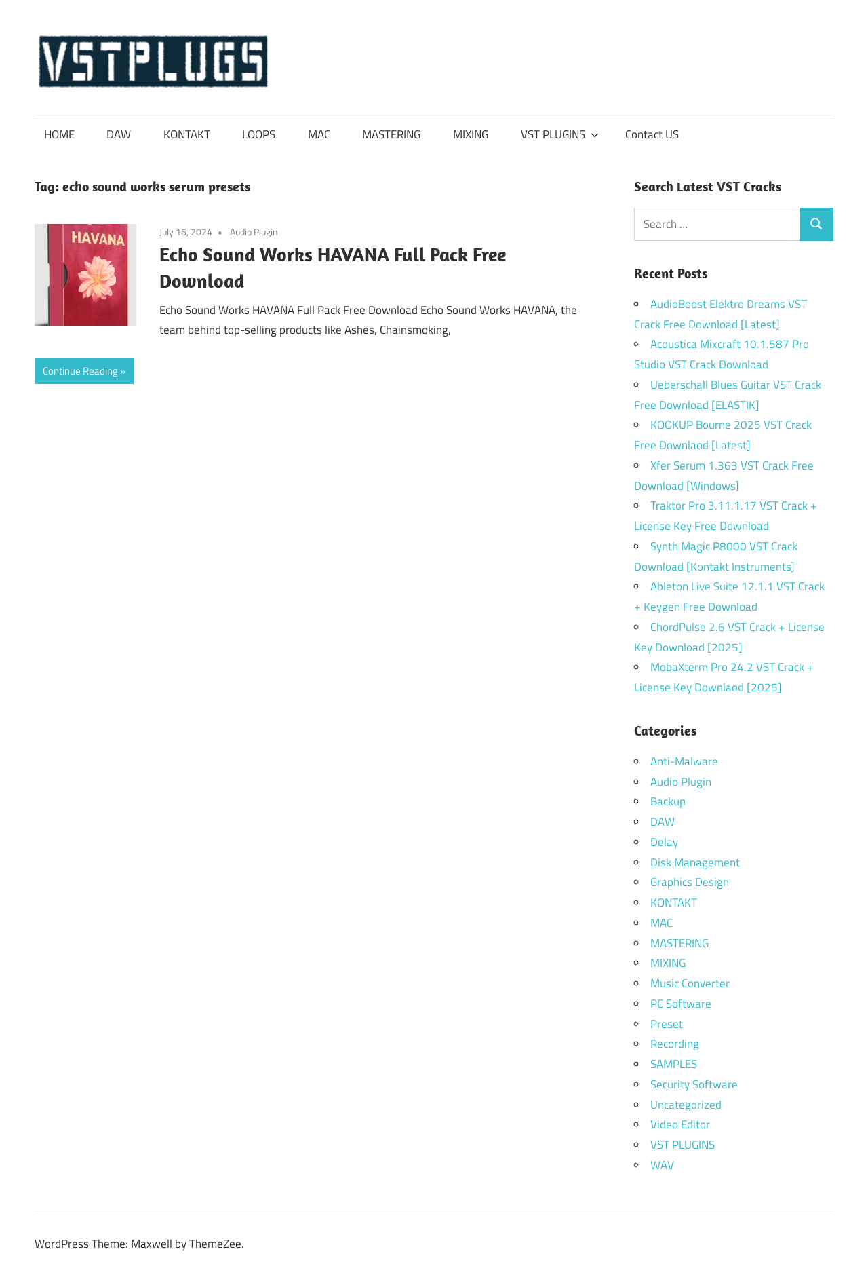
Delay (664, 842)
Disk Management (695, 862)
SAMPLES (673, 1064)
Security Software (694, 1084)
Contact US (652, 134)
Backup (668, 801)
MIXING (470, 134)
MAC (319, 134)
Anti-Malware (684, 761)
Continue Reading (80, 371)
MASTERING (391, 134)
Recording (674, 1043)
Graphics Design (689, 882)
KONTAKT (186, 134)
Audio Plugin (254, 232)
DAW (118, 134)
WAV (662, 1165)
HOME (59, 134)
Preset (666, 1024)
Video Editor (680, 1124)
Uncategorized (686, 1104)
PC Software (680, 1003)
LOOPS (258, 134)
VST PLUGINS (560, 134)
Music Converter (690, 983)
